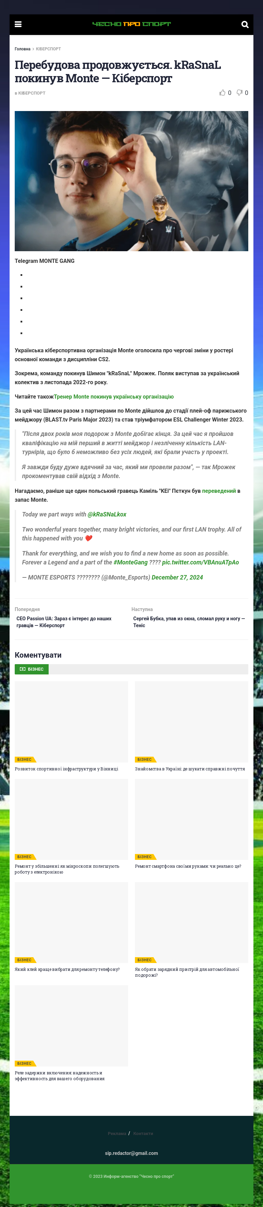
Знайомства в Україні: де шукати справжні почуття (190, 772)
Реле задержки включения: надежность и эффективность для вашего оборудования (59, 1078)
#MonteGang (131, 562)
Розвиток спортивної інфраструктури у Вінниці (66, 772)
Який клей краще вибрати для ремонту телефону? (67, 972)
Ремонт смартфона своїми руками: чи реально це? (188, 869)
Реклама (117, 1136)
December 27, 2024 (177, 577)
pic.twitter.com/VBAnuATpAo (200, 562)
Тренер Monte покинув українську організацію (114, 396)
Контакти (143, 1136)
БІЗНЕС (24, 762)
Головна (22, 49)
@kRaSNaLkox (107, 514)
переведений (219, 491)
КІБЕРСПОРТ (48, 49)
